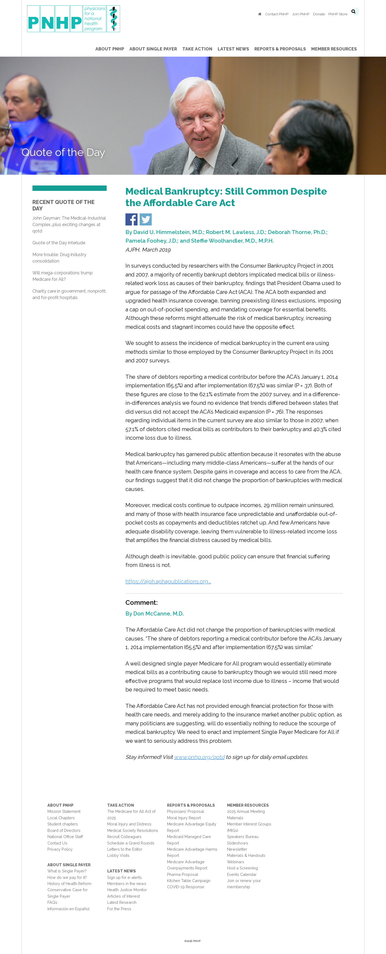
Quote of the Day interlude (58, 242)
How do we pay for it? (67, 877)
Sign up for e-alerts (124, 877)
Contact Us (57, 843)
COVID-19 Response (185, 886)
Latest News (121, 871)
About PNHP (60, 805)
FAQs (52, 902)
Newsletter (237, 849)
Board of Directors (63, 830)
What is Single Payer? (67, 871)
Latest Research (121, 902)
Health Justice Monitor (127, 889)
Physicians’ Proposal (185, 811)
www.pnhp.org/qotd (199, 757)
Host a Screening (242, 868)
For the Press (119, 908)
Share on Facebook (131, 219)
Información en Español (68, 908)
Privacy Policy (60, 849)
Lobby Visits (118, 855)
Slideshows (237, 843)
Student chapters (62, 824)
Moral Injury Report (184, 817)
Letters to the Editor (124, 849)
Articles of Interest (123, 896)
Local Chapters (61, 817)
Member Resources (248, 805)
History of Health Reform (69, 883)
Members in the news (126, 883)
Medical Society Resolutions (132, 830)
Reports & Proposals (191, 805)
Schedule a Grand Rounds (130, 843)
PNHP (82, 18)
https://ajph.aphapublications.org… (168, 581)
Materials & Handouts (246, 855)
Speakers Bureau (242, 836)
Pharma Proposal (182, 874)
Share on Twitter (146, 219)
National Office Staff (65, 836)
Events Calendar (242, 874)
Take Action (120, 805)
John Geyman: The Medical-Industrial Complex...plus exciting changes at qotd (69, 225)
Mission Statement (63, 811)
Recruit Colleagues (124, 836)
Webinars (235, 862)
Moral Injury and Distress (129, 824)
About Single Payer (69, 864)
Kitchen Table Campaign (188, 880)
